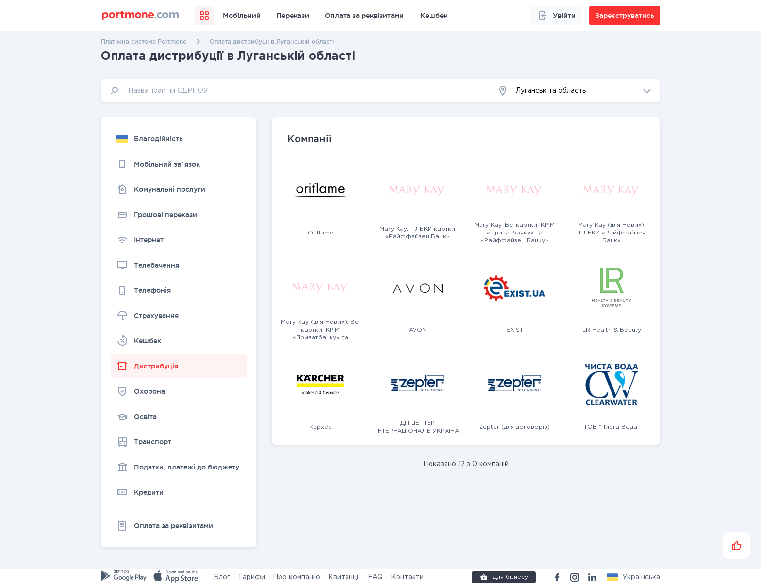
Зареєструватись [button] (624, 15)
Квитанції (344, 577)
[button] (574, 90)
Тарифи (251, 577)
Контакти (407, 577)
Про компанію (296, 577)
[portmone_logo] (140, 15)
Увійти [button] (556, 15)
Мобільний (242, 15)
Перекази (292, 15)
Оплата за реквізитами (364, 15)
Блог (222, 577)
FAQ (375, 577)
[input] (295, 90)
